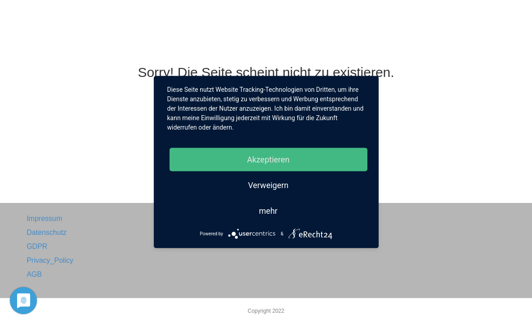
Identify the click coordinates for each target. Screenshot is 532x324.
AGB (34, 274)
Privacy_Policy (50, 260)
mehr (268, 211)
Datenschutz (47, 232)
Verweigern (268, 185)
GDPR (37, 246)
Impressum (44, 218)
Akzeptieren (268, 159)
